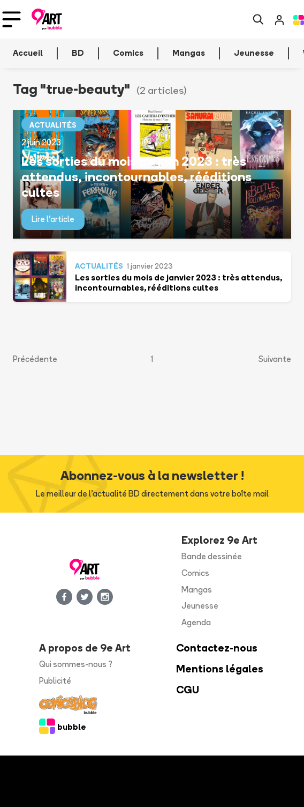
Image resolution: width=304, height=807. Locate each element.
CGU (187, 690)
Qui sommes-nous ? (75, 664)
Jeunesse (199, 606)
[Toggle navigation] (11, 19)
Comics (195, 573)
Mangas (196, 589)
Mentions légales (219, 669)
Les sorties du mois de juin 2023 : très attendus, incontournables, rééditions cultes (136, 176)
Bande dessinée (211, 556)
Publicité (55, 681)
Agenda (196, 622)
